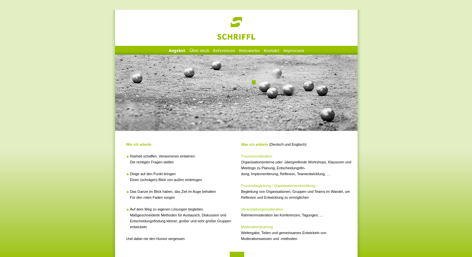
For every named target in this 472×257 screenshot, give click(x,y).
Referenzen (224, 50)
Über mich (199, 50)
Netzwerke (249, 50)
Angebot (177, 50)
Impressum (294, 50)
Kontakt (271, 50)
